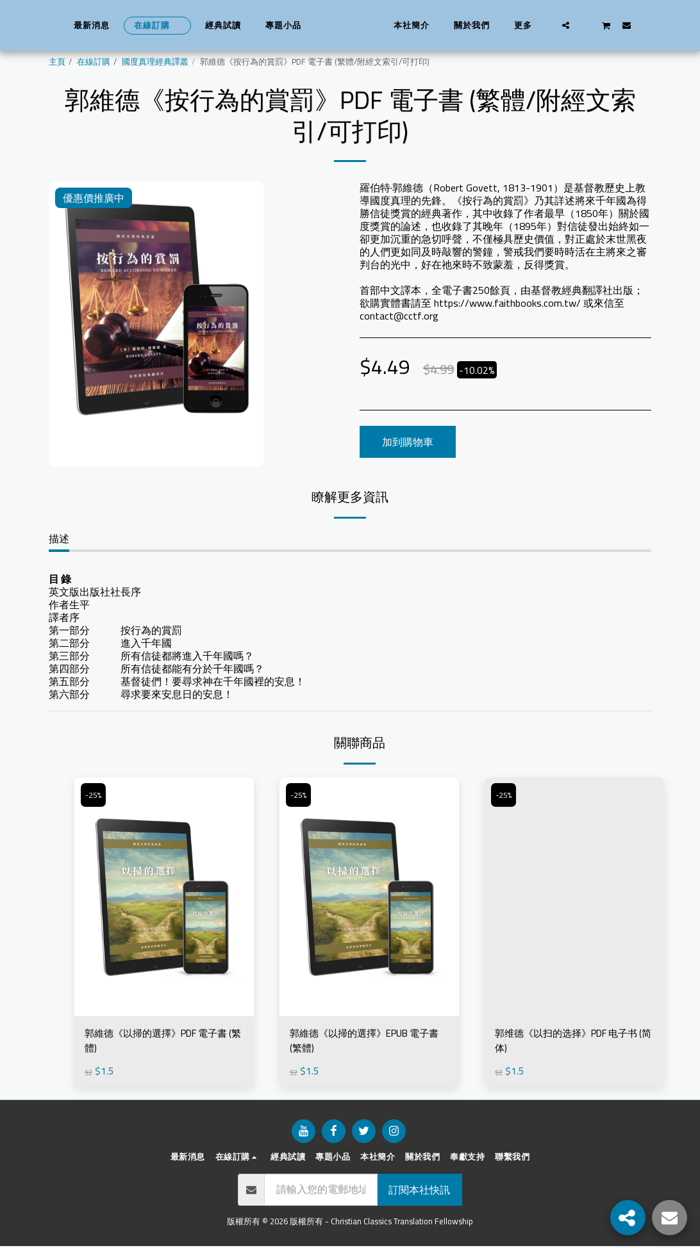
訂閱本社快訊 (419, 1191)
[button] (587, 24)
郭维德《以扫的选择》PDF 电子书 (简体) (572, 1041)
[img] (164, 896)
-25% (95, 794)
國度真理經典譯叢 (155, 61)
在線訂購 (93, 61)
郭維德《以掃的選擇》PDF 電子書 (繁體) (162, 1041)
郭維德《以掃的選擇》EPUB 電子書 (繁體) (365, 1041)
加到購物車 (407, 441)
